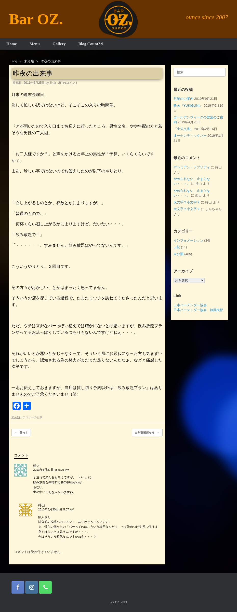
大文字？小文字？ (187, 202)
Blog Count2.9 (90, 44)
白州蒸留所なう (147, 432)
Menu (35, 44)
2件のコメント (68, 83)
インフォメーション (188, 240)
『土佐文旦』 (183, 129)
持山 (53, 83)
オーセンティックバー (190, 135)
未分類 (15, 417)
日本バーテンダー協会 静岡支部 (198, 310)
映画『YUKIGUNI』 (188, 105)
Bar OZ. (115, 602)
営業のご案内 (183, 99)
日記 (177, 247)
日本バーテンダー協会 (190, 305)
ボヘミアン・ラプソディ (192, 167)
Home (11, 44)
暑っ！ (21, 432)
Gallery (59, 44)
